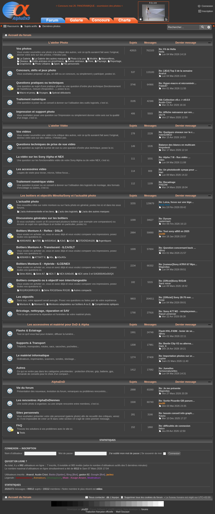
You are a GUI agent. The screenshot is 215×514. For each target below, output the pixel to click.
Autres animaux (76, 61)
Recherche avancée (209, 27)
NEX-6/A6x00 (66, 273)
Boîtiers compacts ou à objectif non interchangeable (51, 280)
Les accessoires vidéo (31, 169)
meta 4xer (164, 204)
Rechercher (202, 27)
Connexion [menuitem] (207, 6)
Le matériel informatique (32, 355)
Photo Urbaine (42, 63)
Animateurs (40, 477)
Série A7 (40, 273)
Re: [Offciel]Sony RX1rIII (172, 281)
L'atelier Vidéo (58, 125)
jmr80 (162, 234)
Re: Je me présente (169, 388)
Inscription (29, 448)
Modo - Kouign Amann (74, 477)
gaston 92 (84, 474)
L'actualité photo (27, 201)
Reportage (115, 61)
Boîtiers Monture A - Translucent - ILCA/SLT (45, 247)
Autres (20, 367)
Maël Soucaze (122, 512)
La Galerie (25, 58)
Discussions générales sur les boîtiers (42, 218)
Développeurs (54, 477)
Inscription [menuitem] (207, 11)
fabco (162, 428)
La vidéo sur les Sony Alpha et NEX (40, 156)
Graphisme (25, 63)
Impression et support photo (35, 111)
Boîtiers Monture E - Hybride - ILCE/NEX (43, 263)
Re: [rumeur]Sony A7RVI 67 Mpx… (178, 264)
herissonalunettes (168, 371)
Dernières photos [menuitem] (51, 26)
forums (144, 509)
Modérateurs (94, 477)
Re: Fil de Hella (167, 49)
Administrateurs (24, 477)
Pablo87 (163, 86)
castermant (164, 221)
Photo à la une (78, 58)
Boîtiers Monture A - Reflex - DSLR (39, 230)
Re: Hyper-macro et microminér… (177, 83)
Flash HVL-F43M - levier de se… (176, 331)
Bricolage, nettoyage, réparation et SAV (42, 310)
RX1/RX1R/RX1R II (30, 290)
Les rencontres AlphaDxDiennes (38, 400)
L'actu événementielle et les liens (37, 211)
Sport (56, 63)
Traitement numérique (31, 99)
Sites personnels (27, 412)
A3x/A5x (61, 257)
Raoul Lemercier (167, 314)
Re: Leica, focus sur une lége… (176, 202)
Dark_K (163, 346)
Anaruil (162, 73)
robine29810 (165, 134)
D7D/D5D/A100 (86, 240)
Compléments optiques (107, 304)
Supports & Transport (30, 343)
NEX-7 (52, 273)
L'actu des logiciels (68, 211)
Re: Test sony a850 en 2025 (174, 231)
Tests (22, 432)
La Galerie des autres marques (50, 58)
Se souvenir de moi (153, 453)
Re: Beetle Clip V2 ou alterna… (176, 343)
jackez (109, 474)
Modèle (93, 58)
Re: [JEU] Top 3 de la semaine (175, 71)
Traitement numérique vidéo (35, 181)
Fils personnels (71, 63)
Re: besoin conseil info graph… (176, 413)
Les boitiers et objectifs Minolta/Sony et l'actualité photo (58, 195)
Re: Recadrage (167, 182)
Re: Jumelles (166, 368)
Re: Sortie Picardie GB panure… (177, 400)
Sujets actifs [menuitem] (30, 26)
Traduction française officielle (99, 512)
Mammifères (107, 58)
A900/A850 (25, 240)
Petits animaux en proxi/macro (48, 61)
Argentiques (105, 240)
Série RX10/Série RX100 (57, 290)
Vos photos (24, 48)
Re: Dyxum (165, 218)
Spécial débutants (61, 92)
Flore (90, 61)
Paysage (101, 61)
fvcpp (161, 300)
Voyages (43, 92)
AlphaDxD (58, 381)
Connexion (11, 448)
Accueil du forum (19, 497)
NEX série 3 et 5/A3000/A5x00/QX (96, 273)
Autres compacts (82, 290)
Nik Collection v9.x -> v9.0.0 (174, 99)
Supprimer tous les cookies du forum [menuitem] (143, 497)
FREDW (163, 184)
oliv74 (162, 114)
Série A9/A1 (26, 273)
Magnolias (164, 267)
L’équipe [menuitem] (114, 497)
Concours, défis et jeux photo (36, 70)
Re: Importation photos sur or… (176, 356)
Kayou (162, 415)
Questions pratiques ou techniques (40, 82)
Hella (161, 51)
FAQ (19, 425)
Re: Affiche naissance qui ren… (176, 112)
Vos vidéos (23, 131)
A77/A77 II (40, 257)
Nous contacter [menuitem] (97, 497)
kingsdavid (164, 147)
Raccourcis (13, 26)
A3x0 (62, 240)
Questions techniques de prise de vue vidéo (45, 144)
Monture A (25, 304)
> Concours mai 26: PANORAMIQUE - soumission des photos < (89, 6)
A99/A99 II (25, 257)
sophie (162, 358)
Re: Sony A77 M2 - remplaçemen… (178, 311)
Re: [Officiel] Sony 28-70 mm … (176, 297)
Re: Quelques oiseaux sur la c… (177, 132)
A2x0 (72, 240)
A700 (38, 240)
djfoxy (162, 250)
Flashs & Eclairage (28, 330)
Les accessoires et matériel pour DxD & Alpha (58, 324)
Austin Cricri (165, 102)
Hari (161, 172)
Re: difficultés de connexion (174, 426)
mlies (161, 160)
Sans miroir (165, 283)
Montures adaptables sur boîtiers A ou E (70, 304)
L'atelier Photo (58, 42)
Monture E (39, 304)
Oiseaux (24, 61)
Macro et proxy (27, 92)
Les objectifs (25, 296)
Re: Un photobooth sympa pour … (178, 169)
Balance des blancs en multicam (177, 145)
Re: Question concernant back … (177, 247)
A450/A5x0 (50, 240)
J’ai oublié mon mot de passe (124, 453)
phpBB (84, 509)
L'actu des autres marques (95, 211)
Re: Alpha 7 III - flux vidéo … (175, 157)
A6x (51, 257)
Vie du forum (24, 387)
